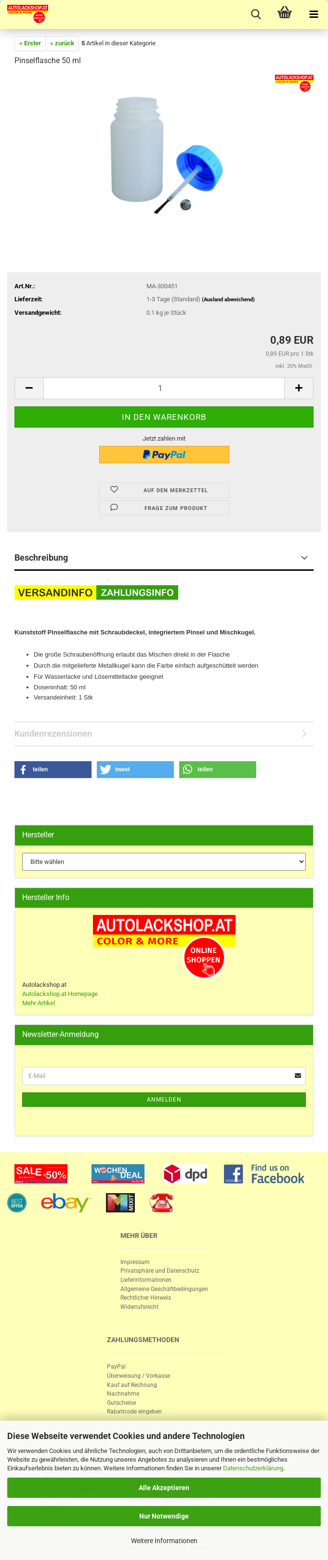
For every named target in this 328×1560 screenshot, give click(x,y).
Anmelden (164, 1099)
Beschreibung (41, 557)
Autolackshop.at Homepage (60, 993)
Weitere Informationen (164, 1541)
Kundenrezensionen (53, 733)
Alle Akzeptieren (164, 1488)
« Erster (30, 43)
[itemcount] (164, 388)
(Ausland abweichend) (228, 299)
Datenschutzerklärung (253, 1468)
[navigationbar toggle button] (313, 14)
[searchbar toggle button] (255, 14)
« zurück (62, 43)
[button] (53, 769)
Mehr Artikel (38, 1003)
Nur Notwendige (164, 1516)
